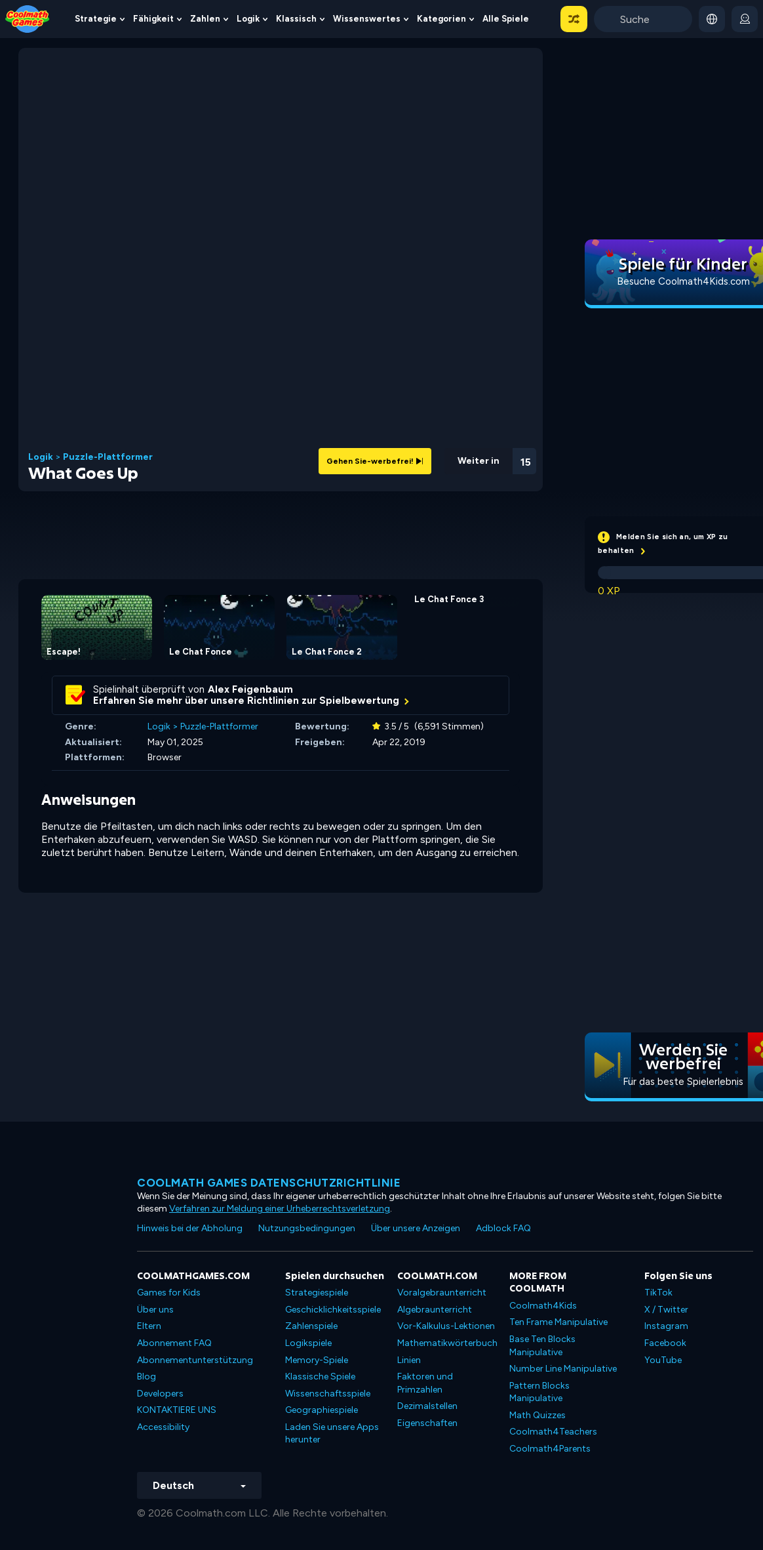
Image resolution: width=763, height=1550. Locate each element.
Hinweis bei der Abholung (190, 1228)
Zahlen (205, 19)
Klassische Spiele (320, 1376)
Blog (146, 1376)
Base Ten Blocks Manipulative (542, 1346)
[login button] (745, 19)
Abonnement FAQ (174, 1343)
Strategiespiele (316, 1292)
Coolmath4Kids (543, 1305)
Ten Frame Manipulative (558, 1322)
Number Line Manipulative (563, 1368)
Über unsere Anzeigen (415, 1228)
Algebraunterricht (434, 1309)
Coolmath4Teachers (553, 1431)
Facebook (665, 1343)
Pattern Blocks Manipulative (539, 1392)
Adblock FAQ (503, 1228)
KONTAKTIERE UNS (176, 1410)
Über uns (155, 1309)
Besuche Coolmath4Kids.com (683, 281)
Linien (409, 1360)
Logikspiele (308, 1343)
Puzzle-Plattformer (108, 457)
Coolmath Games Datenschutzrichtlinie (269, 1182)
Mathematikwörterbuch (447, 1343)
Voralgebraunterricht (441, 1292)
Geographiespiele (321, 1410)
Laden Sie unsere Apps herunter (332, 1433)
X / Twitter (666, 1309)
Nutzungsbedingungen (306, 1228)
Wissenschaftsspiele (327, 1393)
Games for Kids (169, 1292)
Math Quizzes (537, 1415)
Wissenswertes (367, 19)
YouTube (663, 1360)
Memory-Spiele (316, 1360)
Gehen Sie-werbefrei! (374, 461)
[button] (573, 19)
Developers (160, 1393)
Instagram (666, 1326)
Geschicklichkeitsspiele (333, 1309)
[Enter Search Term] (643, 19)
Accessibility (163, 1427)
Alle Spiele (505, 19)
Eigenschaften (427, 1423)
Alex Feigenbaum (250, 689)
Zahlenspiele (311, 1326)
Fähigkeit (153, 19)
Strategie (96, 19)
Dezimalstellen (427, 1406)
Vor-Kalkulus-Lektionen (446, 1326)
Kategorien (441, 19)
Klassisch (296, 19)
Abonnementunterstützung (195, 1360)
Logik (248, 19)
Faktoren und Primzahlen (425, 1383)
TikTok (658, 1292)
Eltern (149, 1326)
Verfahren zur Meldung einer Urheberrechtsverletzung (279, 1208)
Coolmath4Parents (550, 1448)
